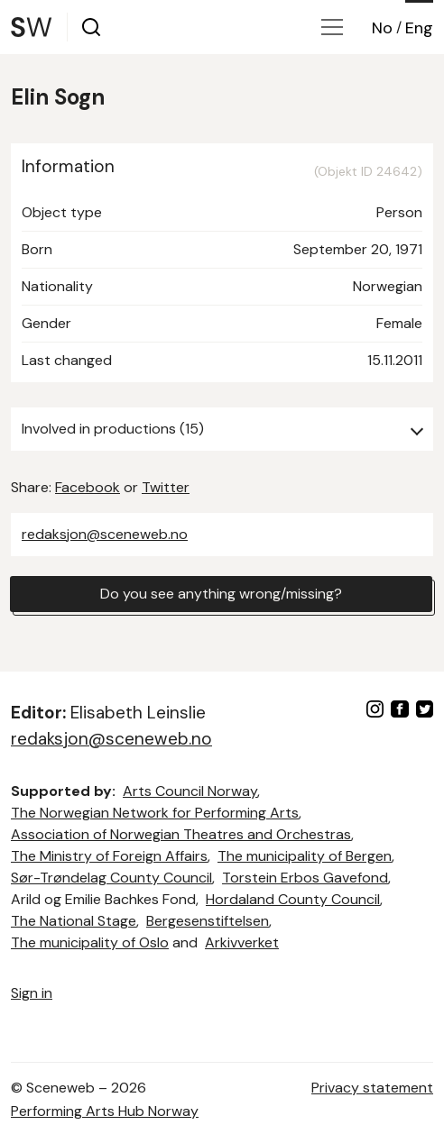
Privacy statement (372, 1087)
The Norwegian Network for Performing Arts (155, 812)
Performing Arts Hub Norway (105, 1111)
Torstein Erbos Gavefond (305, 877)
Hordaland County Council (293, 899)
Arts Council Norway (190, 791)
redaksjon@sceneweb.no (105, 534)
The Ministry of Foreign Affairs (109, 855)
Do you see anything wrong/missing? (221, 593)
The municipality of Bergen (304, 855)
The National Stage (73, 920)
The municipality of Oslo (90, 942)
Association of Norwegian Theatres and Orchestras (181, 834)
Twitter (166, 487)
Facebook (87, 487)
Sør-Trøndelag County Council (111, 877)
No (382, 28)
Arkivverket (242, 942)
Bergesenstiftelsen (207, 920)
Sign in (31, 992)
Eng (419, 28)
